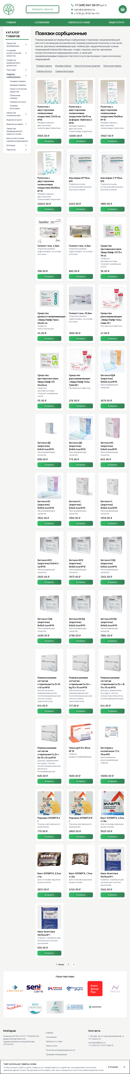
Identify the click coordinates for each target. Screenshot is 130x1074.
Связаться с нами (79, 22)
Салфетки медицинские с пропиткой (14, 63)
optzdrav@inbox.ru (84, 9)
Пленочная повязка (15, 96)
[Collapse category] (26, 75)
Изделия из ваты (14, 119)
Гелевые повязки (18, 81)
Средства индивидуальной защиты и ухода (14, 131)
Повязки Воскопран (15, 107)
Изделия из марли (15, 124)
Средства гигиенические (13, 114)
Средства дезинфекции (13, 44)
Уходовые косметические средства (14, 53)
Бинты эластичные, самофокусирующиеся (17, 139)
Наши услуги (116, 22)
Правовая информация (56, 1054)
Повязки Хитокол (18, 102)
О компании (42, 22)
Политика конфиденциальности (60, 1050)
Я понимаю (113, 1067)
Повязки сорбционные (13, 75)
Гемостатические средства (18, 90)
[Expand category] (26, 44)
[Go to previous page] (59, 964)
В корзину (49, 141)
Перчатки (11, 149)
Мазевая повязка (18, 85)
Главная (11, 22)
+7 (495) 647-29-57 (91, 5)
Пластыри (11, 70)
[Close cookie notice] (124, 1067)
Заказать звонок (42, 9)
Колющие (11, 145)
